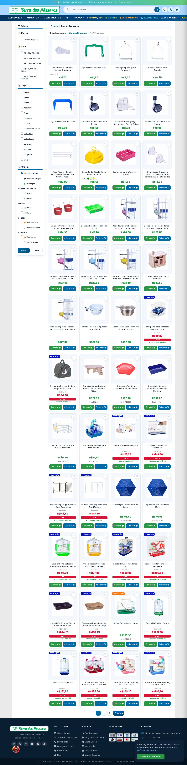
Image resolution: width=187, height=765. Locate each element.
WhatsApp (123, 2)
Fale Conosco (90, 733)
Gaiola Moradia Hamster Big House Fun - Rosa (125, 683)
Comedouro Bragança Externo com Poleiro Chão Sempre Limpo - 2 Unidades (157, 174)
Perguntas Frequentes (94, 737)
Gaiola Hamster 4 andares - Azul (125, 565)
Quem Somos (62, 733)
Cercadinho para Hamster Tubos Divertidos (63, 446)
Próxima (119, 713)
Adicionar (69, 83)
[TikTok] (44, 743)
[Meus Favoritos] (165, 9)
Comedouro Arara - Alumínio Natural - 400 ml (126, 328)
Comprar (55, 83)
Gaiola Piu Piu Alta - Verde (157, 623)
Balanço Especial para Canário (157, 69)
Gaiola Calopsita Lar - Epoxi (125, 623)
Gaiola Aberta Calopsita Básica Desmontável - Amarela (94, 565)
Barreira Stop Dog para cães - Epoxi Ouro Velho (63, 506)
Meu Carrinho (89, 746)
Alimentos (34, 18)
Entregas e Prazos (64, 746)
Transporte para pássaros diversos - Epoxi (157, 328)
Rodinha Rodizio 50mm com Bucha (157, 122)
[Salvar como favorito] (73, 39)
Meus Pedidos (90, 750)
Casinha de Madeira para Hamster (157, 277)
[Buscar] (157, 9)
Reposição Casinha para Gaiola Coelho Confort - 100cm (94, 388)
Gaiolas (79, 18)
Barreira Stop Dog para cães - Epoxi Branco (94, 506)
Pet (69, 18)
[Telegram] (38, 743)
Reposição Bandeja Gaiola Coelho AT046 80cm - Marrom (62, 624)
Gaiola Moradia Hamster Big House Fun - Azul (157, 683)
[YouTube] (32, 743)
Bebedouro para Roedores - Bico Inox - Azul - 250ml (94, 277)
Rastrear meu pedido (102, 2)
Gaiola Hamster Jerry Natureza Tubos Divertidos (94, 683)
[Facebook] (26, 743)
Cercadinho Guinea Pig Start (125, 445)
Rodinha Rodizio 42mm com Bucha (94, 122)
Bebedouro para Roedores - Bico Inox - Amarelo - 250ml (126, 277)
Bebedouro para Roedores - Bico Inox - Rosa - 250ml (62, 277)
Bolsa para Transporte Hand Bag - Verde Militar (62, 387)
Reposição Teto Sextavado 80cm (157, 506)
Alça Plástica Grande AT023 (62, 121)
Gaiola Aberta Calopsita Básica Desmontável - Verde (63, 565)
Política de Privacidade (147, 750)
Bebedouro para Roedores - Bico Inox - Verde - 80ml (157, 227)
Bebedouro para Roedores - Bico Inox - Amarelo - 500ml (62, 328)
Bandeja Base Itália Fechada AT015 (94, 227)
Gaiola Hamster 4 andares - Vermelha (157, 565)
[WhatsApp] (13, 743)
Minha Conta (89, 742)
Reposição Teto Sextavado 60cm (125, 506)
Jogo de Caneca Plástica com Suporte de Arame (62, 227)
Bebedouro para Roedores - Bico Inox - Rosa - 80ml (126, 227)
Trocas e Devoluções (65, 737)
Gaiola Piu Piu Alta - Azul (62, 682)
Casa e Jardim (170, 18)
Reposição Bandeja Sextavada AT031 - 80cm (126, 387)
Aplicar (24, 250)
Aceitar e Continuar (150, 756)
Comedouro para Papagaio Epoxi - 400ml (94, 328)
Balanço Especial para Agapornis (126, 69)
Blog (57, 755)
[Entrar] (171, 9)
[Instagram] (19, 743)
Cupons (111, 18)
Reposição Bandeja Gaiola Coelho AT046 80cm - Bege (94, 624)
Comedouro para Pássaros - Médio (126, 173)
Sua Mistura (149, 18)
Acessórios (16, 18)
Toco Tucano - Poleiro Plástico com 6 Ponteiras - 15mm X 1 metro (62, 174)
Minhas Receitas (91, 755)
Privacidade (61, 742)
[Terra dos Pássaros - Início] (34, 9)
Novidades (60, 750)
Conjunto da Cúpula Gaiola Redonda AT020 (94, 173)
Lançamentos (129, 18)
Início (54, 26)
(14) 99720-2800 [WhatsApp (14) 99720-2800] (150, 737)
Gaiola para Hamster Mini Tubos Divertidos (94, 446)
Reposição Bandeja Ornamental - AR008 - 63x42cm (157, 388)
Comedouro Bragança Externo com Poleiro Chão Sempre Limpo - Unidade (125, 122)
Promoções (95, 18)
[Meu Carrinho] (177, 9)
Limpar (36, 250)
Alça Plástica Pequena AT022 (94, 68)
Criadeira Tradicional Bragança (157, 446)
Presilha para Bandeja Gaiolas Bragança (63, 69)
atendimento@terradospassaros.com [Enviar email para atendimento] (160, 733)
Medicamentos (53, 18)
